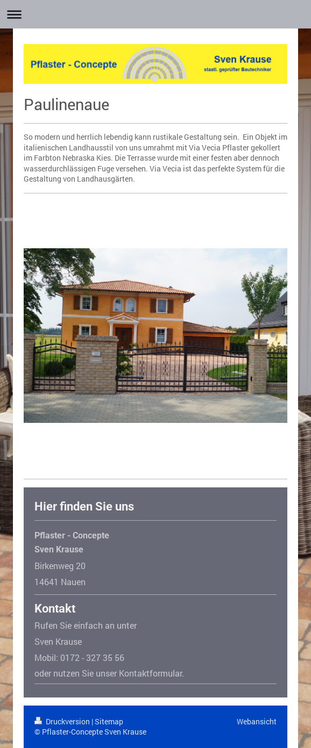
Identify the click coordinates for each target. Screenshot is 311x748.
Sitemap (109, 721)
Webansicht (257, 721)
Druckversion (62, 721)
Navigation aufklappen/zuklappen (155, 14)
